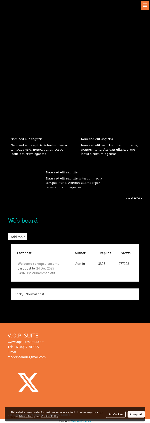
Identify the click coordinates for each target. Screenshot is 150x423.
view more (134, 197)
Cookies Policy (49, 416)
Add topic (17, 237)
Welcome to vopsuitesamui (39, 263)
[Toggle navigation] (145, 5)
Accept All (136, 414)
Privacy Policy (27, 416)
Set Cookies (115, 414)
